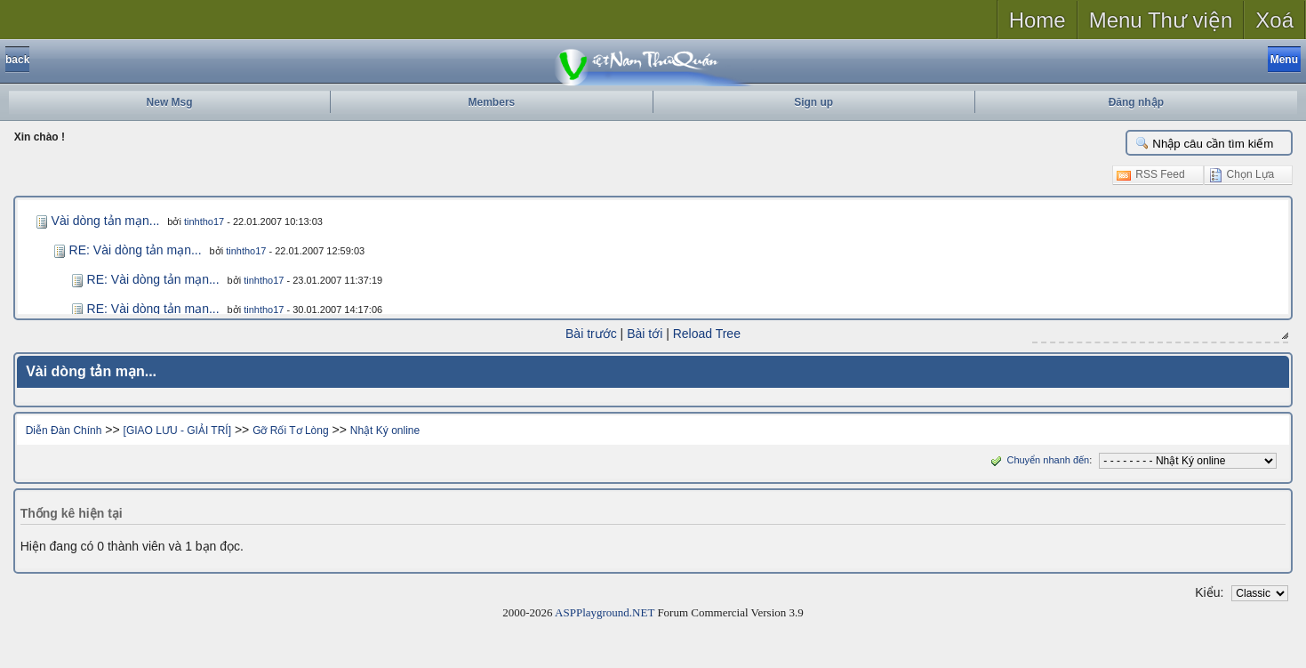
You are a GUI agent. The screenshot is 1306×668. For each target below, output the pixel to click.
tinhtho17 (204, 221)
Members (492, 102)
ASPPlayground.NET (604, 612)
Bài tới (644, 333)
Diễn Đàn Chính (64, 430)
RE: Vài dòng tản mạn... (135, 250)
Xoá (1274, 20)
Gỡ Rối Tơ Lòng (290, 430)
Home (1037, 20)
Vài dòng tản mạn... (106, 220)
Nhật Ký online (385, 430)
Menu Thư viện (1161, 20)
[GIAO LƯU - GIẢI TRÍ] (177, 430)
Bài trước (591, 333)
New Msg (170, 102)
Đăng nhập (1136, 102)
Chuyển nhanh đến (1038, 460)
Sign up (813, 102)
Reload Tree (707, 333)
